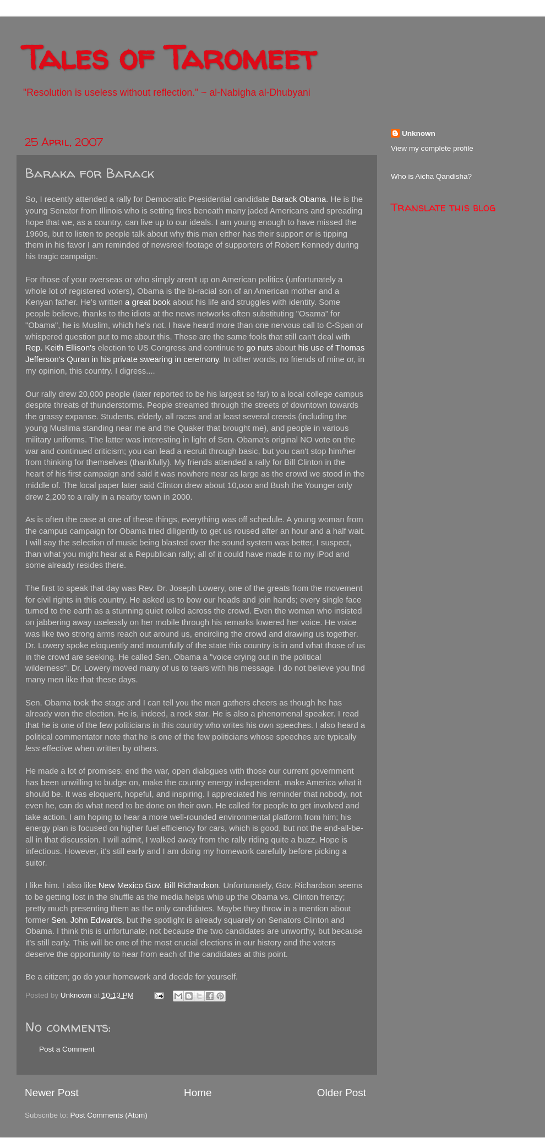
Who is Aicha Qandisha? (431, 176)
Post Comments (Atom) (109, 1115)
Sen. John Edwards (86, 920)
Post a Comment (67, 1049)
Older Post (341, 1092)
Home (197, 1092)
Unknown (418, 133)
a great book (148, 302)
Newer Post (52, 1092)
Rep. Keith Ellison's (60, 347)
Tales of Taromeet (169, 57)
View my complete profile (432, 148)
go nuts (259, 347)
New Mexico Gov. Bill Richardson (159, 885)
